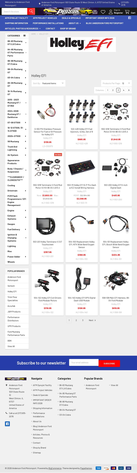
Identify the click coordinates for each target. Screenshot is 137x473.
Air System (17, 157)
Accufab (11, 308)
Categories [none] (14, 37)
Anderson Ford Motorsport (14, 280)
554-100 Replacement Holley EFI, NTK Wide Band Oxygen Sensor (82, 246)
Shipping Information (16, 25)
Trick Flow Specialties (13, 301)
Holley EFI (12, 293)
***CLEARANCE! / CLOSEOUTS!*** (16, 180)
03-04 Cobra (17, 79)
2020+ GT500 (17, 138)
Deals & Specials (71, 20)
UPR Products (14, 328)
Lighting (12, 248)
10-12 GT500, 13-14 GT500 (17, 131)
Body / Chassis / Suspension (17, 172)
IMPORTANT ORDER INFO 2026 (100, 20)
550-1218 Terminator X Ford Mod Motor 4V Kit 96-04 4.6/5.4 (47, 188)
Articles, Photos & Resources (23, 30)
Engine (17, 212)
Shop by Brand (68, 30)
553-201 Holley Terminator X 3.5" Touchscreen (47, 245)
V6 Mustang (17, 143)
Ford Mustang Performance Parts (16, 335)
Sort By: (37, 85)
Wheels (11, 264)
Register (115, 14)
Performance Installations (48, 25)
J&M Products (14, 313)
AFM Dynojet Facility (16, 20)
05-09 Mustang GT (17, 86)
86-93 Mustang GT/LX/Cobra (17, 45)
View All (11, 348)
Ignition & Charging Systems (17, 239)
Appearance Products (13, 164)
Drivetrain (17, 192)
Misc (10, 253)
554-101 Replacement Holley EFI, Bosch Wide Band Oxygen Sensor (115, 246)
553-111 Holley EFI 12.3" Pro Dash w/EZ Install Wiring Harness (81, 188)
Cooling (11, 187)
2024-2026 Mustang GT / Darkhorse (17, 116)
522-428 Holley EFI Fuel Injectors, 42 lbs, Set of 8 (81, 132)
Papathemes (86, 469)
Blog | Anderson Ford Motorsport (104, 25)
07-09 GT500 (17, 124)
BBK (10, 342)
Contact (50, 30)
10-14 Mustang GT (17, 95)
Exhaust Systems (17, 219)
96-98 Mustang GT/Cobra (17, 64)
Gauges (11, 226)
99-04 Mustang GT (17, 73)
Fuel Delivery (17, 231)
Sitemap (37, 453)
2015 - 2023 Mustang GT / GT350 (17, 104)
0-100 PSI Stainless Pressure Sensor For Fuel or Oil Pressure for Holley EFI (47, 134)
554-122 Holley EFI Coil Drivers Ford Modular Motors (47, 301)
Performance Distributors (13, 321)
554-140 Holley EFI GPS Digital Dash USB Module (81, 301)
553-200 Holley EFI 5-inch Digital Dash (115, 188)
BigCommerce (54, 469)
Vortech (11, 287)
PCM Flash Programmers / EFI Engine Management (17, 203)
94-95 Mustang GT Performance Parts (17, 54)
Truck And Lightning (17, 150)
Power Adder (17, 258)
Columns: (100, 92)
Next (92, 322)
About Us (75, 25)
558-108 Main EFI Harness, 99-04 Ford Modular (115, 301)
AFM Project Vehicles (45, 20)
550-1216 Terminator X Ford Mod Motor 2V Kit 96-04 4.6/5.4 (115, 132)
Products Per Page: (112, 85)
